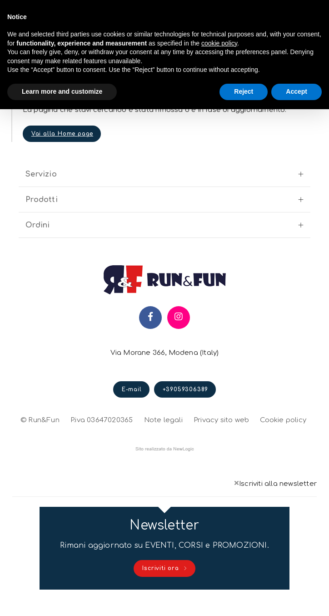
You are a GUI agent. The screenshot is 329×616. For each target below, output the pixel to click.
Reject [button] (243, 91)
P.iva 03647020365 (101, 430)
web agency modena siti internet (164, 459)
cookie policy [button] (219, 43)
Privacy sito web (221, 429)
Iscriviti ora (164, 582)
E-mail (132, 400)
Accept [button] (296, 91)
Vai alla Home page (64, 138)
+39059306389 (186, 400)
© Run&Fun (40, 430)
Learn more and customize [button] (62, 91)
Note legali (163, 430)
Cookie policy (283, 429)
